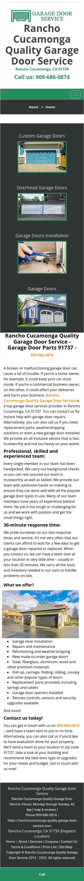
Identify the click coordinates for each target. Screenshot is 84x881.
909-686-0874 (53, 77)
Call (42, 874)
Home (33, 107)
